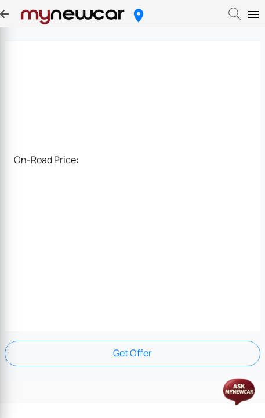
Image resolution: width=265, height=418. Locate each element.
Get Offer (132, 353)
